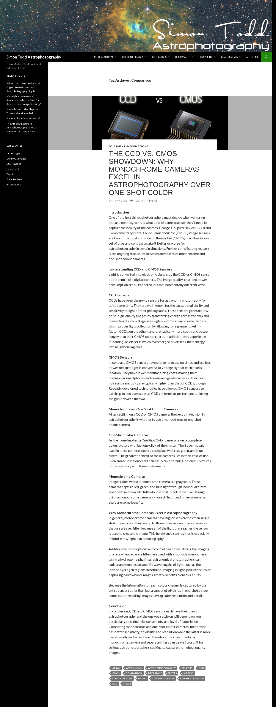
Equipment (205, 56)
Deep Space (155, 673)
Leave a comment (145, 200)
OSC (115, 683)
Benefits (187, 668)
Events (10, 174)
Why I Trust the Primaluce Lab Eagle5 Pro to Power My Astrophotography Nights (23, 87)
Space (127, 683)
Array (116, 668)
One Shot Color (163, 678)
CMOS (116, 673)
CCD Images (159, 56)
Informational (103, 56)
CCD (201, 668)
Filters (172, 673)
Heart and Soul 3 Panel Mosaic (23, 118)
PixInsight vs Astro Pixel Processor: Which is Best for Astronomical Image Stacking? (23, 100)
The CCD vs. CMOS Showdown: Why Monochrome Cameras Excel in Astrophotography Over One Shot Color (159, 173)
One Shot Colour (192, 678)
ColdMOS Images (132, 56)
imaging (188, 673)
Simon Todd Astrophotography (33, 57)
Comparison (134, 673)
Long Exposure (122, 678)
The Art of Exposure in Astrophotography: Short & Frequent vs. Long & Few (21, 127)
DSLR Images (182, 56)
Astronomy (134, 668)
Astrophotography (162, 668)
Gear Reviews (229, 56)
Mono (142, 678)
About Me (252, 56)
